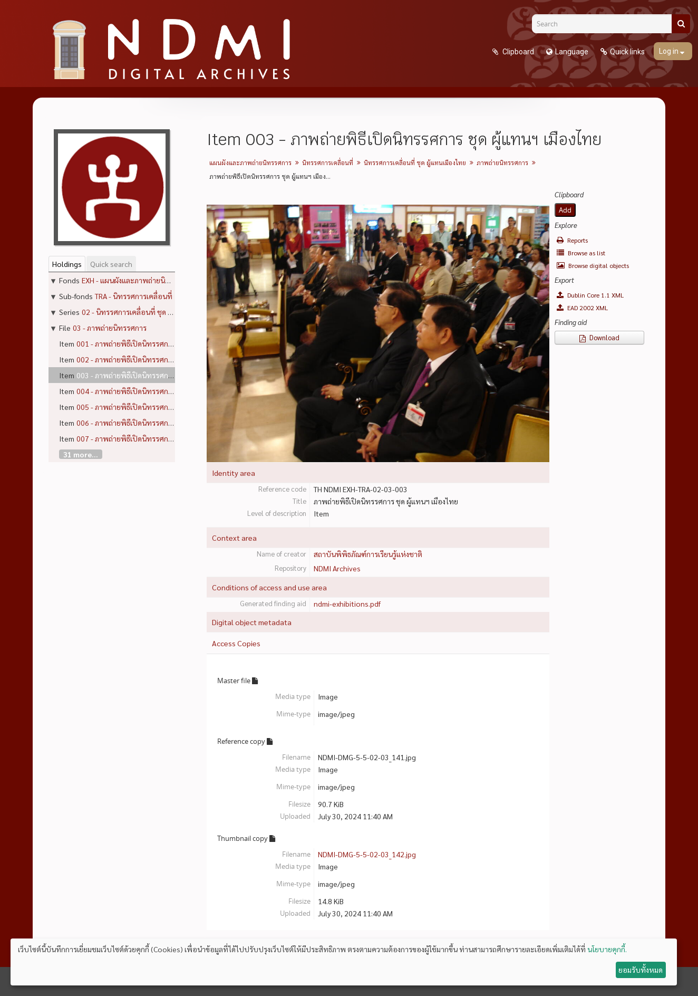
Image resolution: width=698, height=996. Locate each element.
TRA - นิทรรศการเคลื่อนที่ (133, 296)
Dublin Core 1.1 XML (590, 295)
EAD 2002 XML (582, 307)
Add (565, 210)
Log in (669, 51)
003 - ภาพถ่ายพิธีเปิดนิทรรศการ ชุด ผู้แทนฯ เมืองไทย (157, 375)
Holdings (67, 264)
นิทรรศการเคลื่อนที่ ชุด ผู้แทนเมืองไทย (415, 162)
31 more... (80, 454)
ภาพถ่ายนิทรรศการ (502, 162)
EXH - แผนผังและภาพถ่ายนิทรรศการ (138, 280)
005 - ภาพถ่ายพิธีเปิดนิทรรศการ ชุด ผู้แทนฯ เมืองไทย (157, 406)
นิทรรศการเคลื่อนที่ (327, 162)
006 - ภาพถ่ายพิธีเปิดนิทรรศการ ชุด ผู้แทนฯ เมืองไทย (157, 422)
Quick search (111, 264)
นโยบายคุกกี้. (607, 949)
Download (599, 337)
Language (571, 51)
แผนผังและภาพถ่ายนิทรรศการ (250, 162)
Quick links (627, 51)
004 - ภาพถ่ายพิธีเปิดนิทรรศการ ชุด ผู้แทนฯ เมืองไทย (157, 391)
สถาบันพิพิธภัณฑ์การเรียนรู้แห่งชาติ (368, 554)
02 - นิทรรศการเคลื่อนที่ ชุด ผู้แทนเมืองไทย (148, 312)
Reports (572, 240)
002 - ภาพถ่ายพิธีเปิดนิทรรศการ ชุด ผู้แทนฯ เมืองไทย (157, 359)
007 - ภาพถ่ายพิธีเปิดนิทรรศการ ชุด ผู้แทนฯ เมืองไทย (157, 438)
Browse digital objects (593, 265)
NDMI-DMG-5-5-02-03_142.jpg (367, 854)
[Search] (606, 23)
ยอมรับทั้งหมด (640, 969)
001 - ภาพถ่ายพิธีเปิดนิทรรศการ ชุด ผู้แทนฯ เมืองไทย (157, 343)
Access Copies (236, 643)
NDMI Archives (337, 568)
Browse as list (581, 252)
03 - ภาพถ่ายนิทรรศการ (110, 327)
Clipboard (517, 51)
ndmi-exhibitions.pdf (347, 603)
